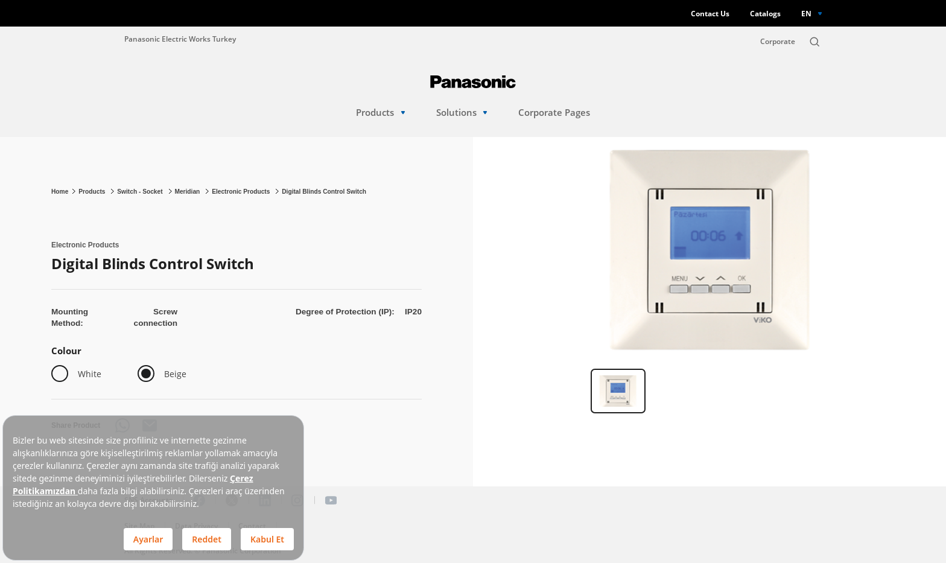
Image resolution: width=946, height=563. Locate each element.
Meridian (188, 191)
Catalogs (765, 13)
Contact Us (710, 13)
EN (806, 13)
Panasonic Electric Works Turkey (180, 38)
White (89, 374)
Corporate (777, 41)
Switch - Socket (140, 191)
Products (380, 112)
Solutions (461, 112)
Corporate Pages (554, 112)
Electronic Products (241, 191)
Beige (175, 374)
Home (59, 191)
